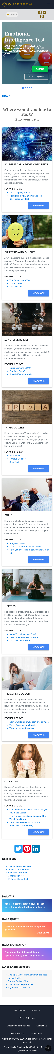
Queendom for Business (18, 1026)
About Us (36, 1010)
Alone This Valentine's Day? (22, 634)
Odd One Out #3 (17, 371)
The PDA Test (16, 287)
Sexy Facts (14, 462)
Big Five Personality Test (19, 987)
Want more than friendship (21, 728)
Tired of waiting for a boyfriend (23, 725)
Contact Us (42, 1026)
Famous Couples (17, 459)
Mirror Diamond (20, 368)
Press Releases (27, 1018)
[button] (4, 56)
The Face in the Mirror (19, 640)
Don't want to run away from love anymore (29, 722)
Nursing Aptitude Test (18, 981)
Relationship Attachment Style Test (25, 196)
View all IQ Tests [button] (36, 76)
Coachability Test (16, 876)
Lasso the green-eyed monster (24, 637)
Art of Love (14, 456)
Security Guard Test (17, 873)
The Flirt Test (15, 283)
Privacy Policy (17, 1033)
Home (6, 96)
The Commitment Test (19, 280)
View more (39, 205)
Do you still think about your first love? (27, 546)
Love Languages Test (19, 192)
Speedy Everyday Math (20, 374)
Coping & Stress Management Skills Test (27, 975)
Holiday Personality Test (19, 866)
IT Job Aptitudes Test (18, 879)
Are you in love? (17, 543)
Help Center (19, 1010)
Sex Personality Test (19, 199)
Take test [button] (40, 69)
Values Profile (14, 978)
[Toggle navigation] (48, 4)
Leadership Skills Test (18, 869)
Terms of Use (37, 1033)
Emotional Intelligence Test (20, 984)
